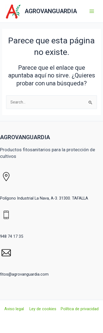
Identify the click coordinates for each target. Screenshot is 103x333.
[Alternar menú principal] (92, 11)
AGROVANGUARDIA (51, 11)
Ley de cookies (42, 308)
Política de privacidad (80, 308)
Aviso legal (14, 308)
